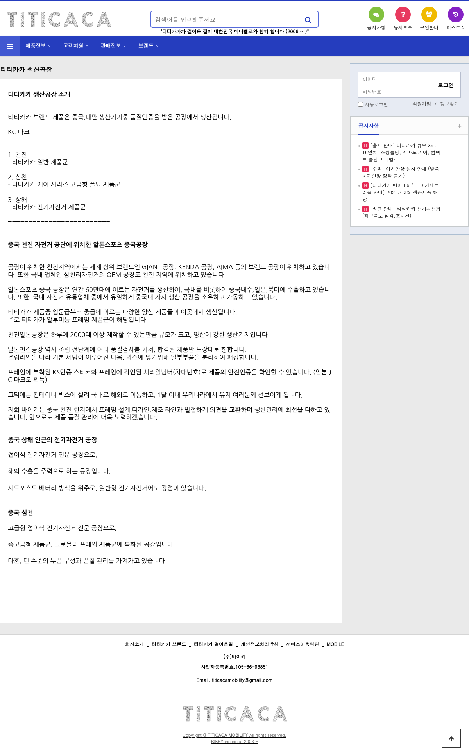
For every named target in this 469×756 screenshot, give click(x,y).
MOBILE (335, 643)
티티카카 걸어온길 (213, 643)
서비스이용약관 (302, 643)
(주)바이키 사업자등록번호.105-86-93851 (235, 661)
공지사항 (368, 125)
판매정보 (111, 45)
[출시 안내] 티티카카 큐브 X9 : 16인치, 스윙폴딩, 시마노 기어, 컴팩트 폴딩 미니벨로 (401, 152)
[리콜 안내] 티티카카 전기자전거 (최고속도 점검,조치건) (401, 212)
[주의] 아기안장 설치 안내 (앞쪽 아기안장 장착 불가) (400, 172)
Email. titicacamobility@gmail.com (234, 679)
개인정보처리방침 (259, 643)
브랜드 (146, 45)
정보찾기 (449, 103)
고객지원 (73, 45)
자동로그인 (376, 104)
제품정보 (35, 45)
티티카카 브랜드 (169, 643)
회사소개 (134, 643)
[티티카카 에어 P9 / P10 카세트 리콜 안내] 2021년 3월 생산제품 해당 (400, 192)
